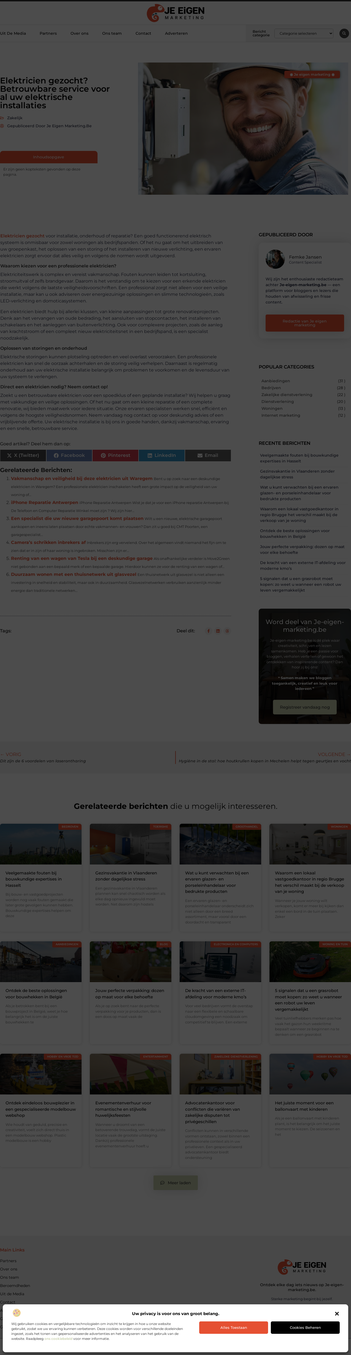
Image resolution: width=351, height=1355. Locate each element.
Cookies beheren (305, 1327)
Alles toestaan (233, 1327)
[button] (337, 1313)
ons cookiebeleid (58, 1339)
